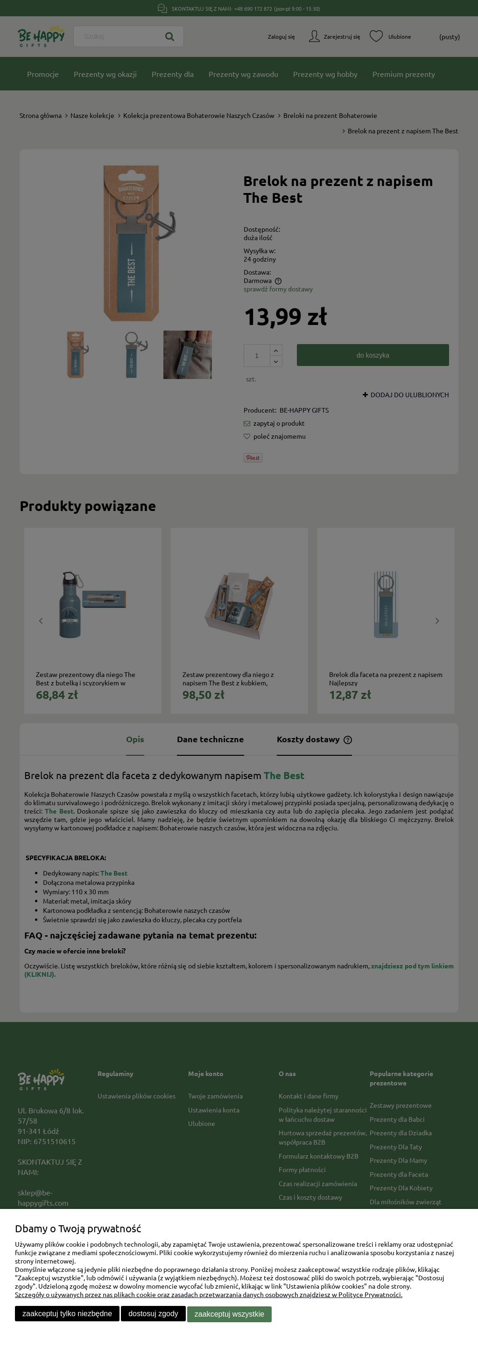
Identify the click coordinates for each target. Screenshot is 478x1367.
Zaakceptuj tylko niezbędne (67, 1314)
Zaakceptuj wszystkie (229, 1314)
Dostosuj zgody (153, 1314)
